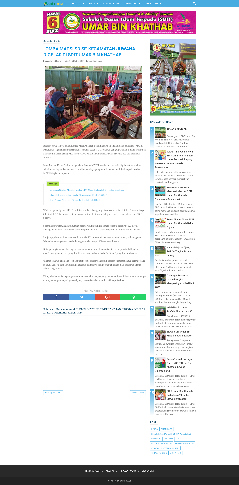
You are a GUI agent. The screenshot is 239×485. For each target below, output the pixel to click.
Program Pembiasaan (161, 444)
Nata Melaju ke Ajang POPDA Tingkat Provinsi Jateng (180, 251)
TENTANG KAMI (92, 471)
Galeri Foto (166, 429)
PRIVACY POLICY (128, 471)
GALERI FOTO (111, 3)
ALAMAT (110, 471)
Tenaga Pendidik (159, 453)
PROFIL (76, 3)
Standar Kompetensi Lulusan (165, 448)
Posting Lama (138, 393)
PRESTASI (131, 3)
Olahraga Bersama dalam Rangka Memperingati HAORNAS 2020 (78, 195)
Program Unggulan (184, 444)
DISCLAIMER (148, 471)
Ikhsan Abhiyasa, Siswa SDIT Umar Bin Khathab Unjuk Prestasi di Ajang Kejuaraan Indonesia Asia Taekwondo (174, 159)
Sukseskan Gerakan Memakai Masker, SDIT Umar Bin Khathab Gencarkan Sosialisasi (87, 190)
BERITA (93, 3)
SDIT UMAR (126, 481)
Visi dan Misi (175, 453)
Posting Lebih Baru (53, 393)
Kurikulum (156, 439)
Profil (179, 439)
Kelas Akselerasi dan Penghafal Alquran (171, 434)
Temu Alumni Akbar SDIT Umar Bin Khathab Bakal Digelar (76, 200)
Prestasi (168, 439)
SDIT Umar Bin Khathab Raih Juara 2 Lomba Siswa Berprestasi (180, 395)
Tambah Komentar (94, 61)
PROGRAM (152, 3)
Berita (154, 429)
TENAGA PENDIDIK (177, 129)
